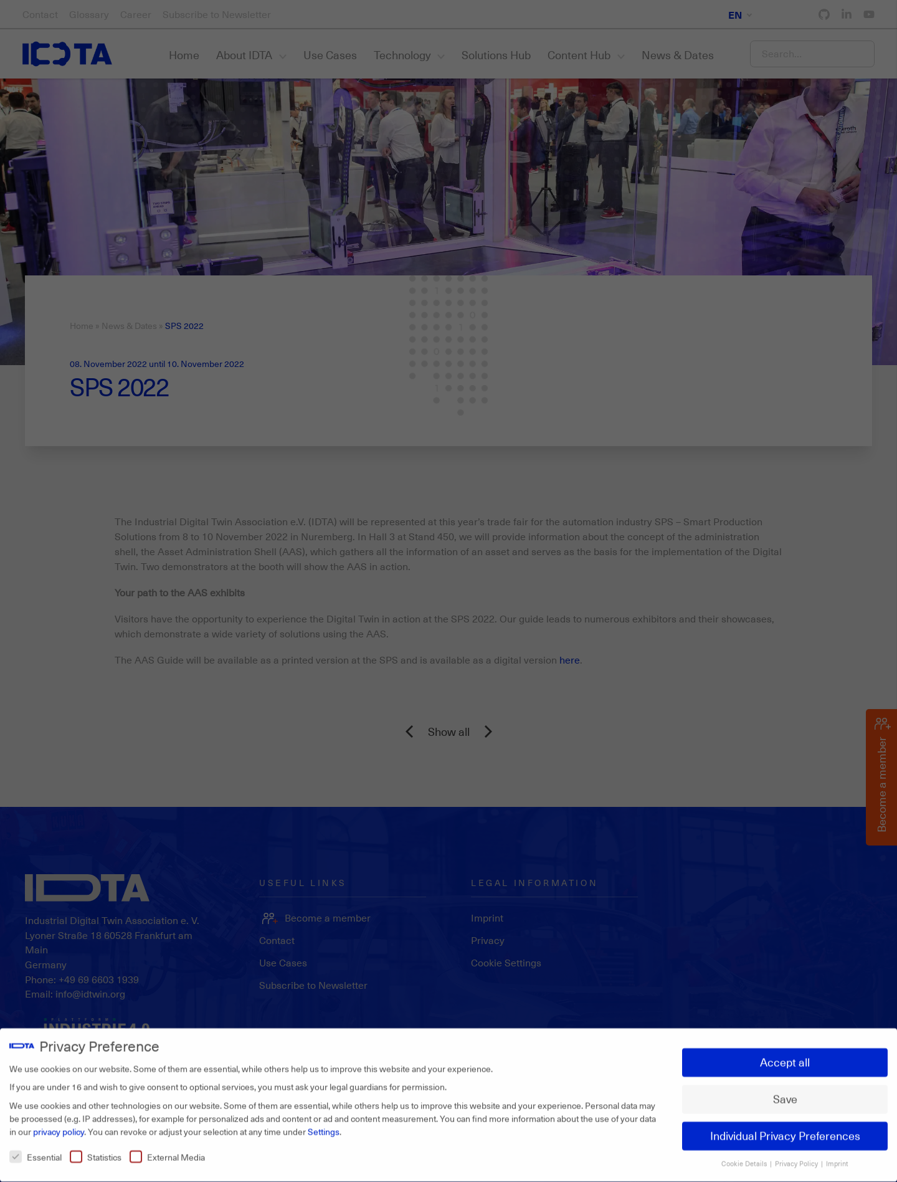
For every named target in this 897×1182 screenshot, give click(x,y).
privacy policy (58, 1125)
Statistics (95, 1151)
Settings (323, 1125)
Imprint (837, 1158)
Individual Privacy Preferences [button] (785, 1130)
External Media (167, 1151)
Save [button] (785, 1093)
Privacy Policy (797, 1158)
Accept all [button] (785, 1057)
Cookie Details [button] (745, 1158)
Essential (35, 1151)
